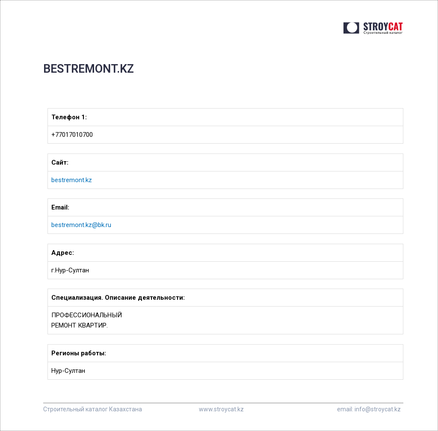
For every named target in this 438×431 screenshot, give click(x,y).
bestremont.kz (71, 180)
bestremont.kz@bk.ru (81, 225)
